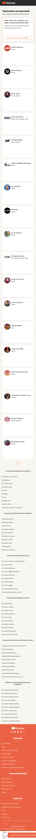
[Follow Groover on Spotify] (21, 732)
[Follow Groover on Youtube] (18, 732)
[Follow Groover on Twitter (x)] (24, 732)
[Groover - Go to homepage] (18, 728)
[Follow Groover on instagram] (12, 732)
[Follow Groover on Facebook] (15, 732)
